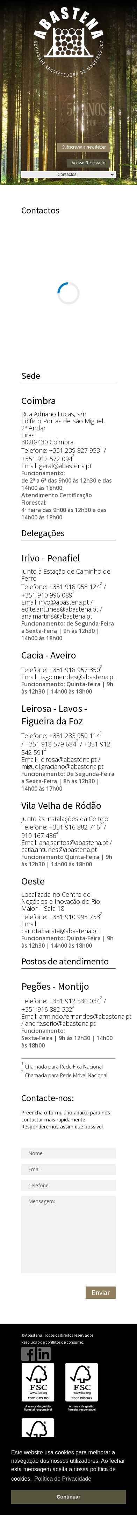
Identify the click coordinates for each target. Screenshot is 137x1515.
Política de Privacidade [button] (62, 1479)
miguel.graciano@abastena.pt (62, 766)
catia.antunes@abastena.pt (59, 849)
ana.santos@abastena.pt (73, 842)
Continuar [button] (68, 1497)
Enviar (101, 1292)
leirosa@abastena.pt (67, 759)
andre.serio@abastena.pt (60, 1023)
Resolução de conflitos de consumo (52, 1342)
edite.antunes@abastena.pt (59, 609)
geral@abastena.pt (65, 466)
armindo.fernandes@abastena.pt (85, 1016)
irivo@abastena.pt (64, 602)
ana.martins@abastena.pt (56, 616)
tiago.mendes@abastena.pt (77, 677)
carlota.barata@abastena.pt (59, 931)
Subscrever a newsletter (84, 147)
